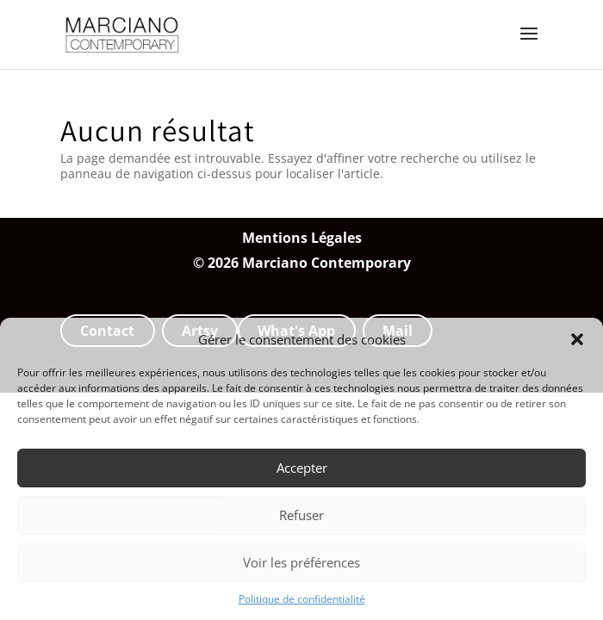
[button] (577, 339)
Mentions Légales (302, 237)
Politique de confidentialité (302, 599)
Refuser (301, 515)
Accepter (302, 467)
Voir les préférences (301, 562)
